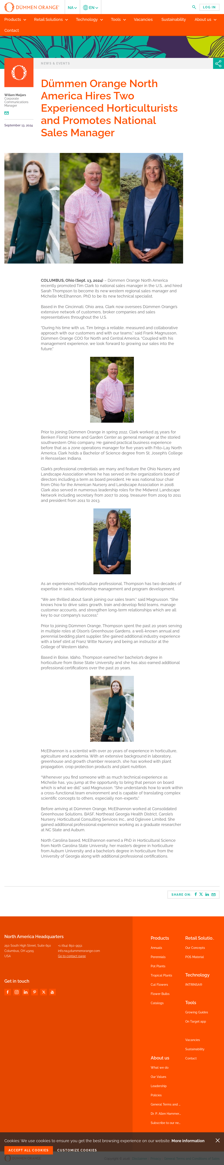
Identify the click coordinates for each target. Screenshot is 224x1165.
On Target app (195, 1021)
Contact (191, 1058)
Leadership (159, 1086)
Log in (209, 7)
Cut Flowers (159, 984)
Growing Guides (196, 1012)
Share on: (194, 894)
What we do (159, 1067)
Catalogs (157, 1003)
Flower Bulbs (160, 994)
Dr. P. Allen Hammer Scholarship (174, 1113)
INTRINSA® (193, 984)
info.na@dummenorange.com (79, 951)
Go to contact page (72, 956)
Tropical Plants (161, 975)
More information (188, 1140)
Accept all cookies (29, 1150)
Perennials (158, 957)
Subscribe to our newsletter (171, 1123)
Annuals (156, 948)
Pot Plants (158, 966)
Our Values (158, 1077)
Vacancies (192, 1040)
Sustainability (195, 1049)
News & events (55, 63)
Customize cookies (77, 1150)
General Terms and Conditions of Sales (178, 1104)
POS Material (194, 957)
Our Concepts (195, 948)
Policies (156, 1095)
